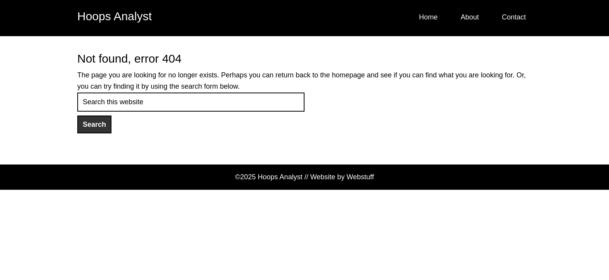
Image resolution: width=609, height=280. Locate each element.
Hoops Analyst (114, 16)
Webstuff (360, 177)
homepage (348, 75)
